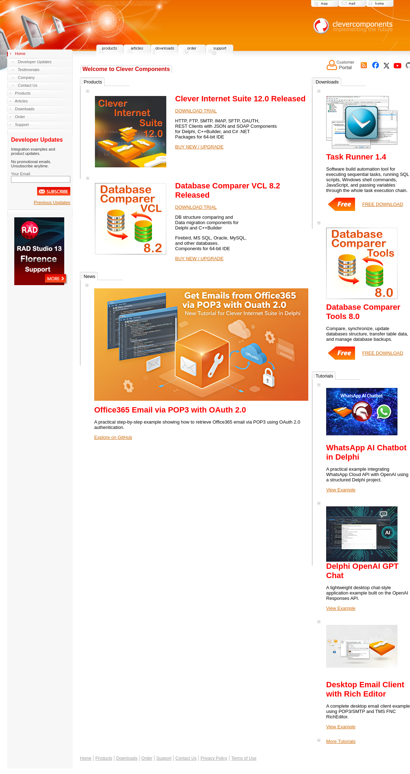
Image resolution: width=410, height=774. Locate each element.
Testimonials (29, 69)
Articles (21, 101)
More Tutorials (340, 746)
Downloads (24, 109)
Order (20, 117)
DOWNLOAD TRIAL (196, 110)
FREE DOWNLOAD (376, 209)
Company (26, 77)
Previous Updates (52, 202)
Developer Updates (34, 62)
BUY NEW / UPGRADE (199, 147)
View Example (340, 495)
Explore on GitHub (113, 437)
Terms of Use (244, 763)
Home (20, 53)
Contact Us (27, 85)
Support (22, 124)
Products (22, 93)
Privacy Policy (214, 763)
